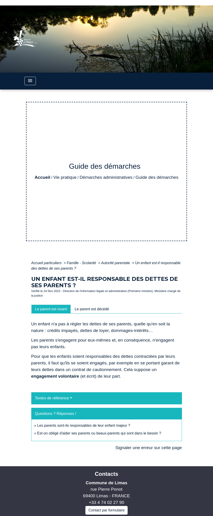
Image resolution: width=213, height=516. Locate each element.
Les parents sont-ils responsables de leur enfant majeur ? (83, 425)
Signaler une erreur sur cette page (148, 447)
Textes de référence (52, 398)
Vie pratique (64, 177)
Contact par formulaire (106, 510)
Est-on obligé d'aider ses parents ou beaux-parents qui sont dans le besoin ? (99, 433)
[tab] (51, 309)
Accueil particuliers (47, 263)
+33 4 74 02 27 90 (106, 502)
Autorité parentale (116, 263)
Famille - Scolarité (82, 263)
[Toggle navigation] (30, 81)
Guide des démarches (157, 177)
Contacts (106, 474)
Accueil (42, 177)
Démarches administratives (106, 177)
